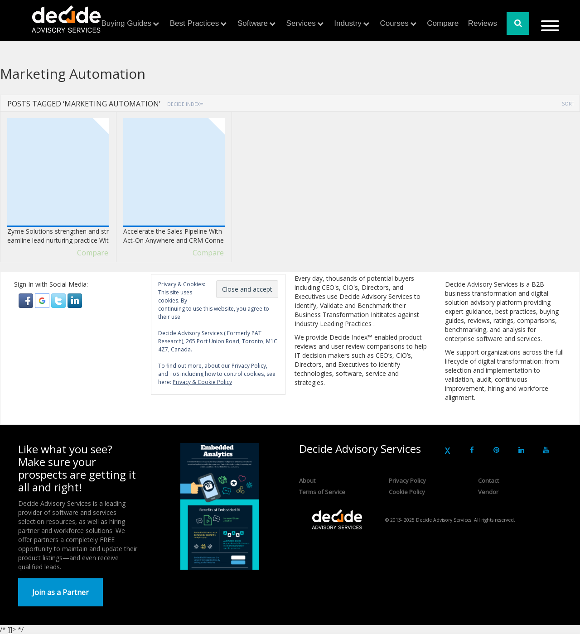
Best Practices (194, 23)
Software (252, 23)
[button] (27, 300)
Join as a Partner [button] (60, 592)
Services (301, 23)
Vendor (488, 492)
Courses (394, 23)
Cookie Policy (407, 492)
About (307, 480)
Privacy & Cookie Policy (202, 382)
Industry (347, 23)
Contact (488, 480)
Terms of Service (322, 492)
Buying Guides (127, 23)
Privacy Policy (407, 480)
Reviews (482, 23)
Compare (443, 23)
